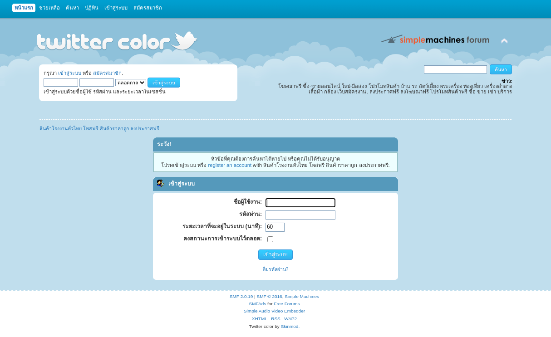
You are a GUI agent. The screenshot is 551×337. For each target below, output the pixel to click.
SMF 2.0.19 (241, 296)
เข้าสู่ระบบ (69, 73)
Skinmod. (290, 326)
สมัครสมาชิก (107, 73)
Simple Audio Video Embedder (274, 310)
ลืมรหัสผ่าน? (276, 269)
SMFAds (257, 303)
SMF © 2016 (269, 296)
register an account (229, 165)
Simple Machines (302, 296)
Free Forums (287, 303)
